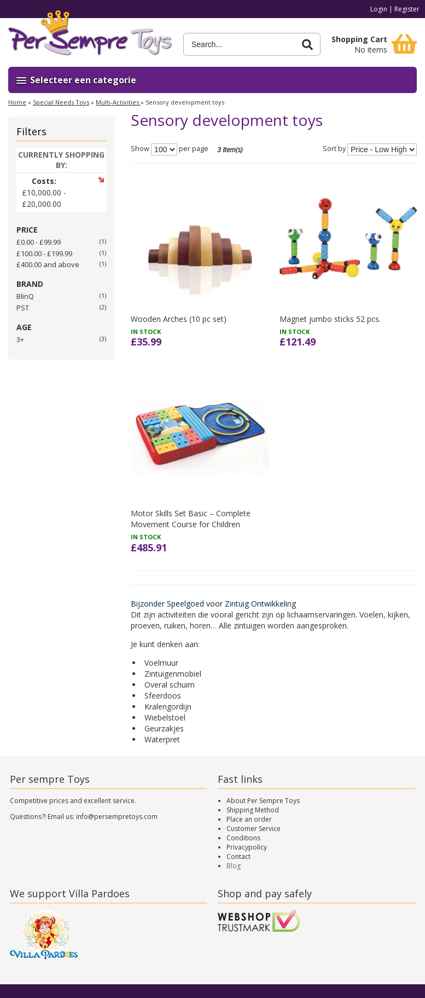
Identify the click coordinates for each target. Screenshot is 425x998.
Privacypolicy (246, 847)
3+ (20, 339)
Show (140, 148)
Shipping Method (252, 810)
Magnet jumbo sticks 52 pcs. (330, 319)
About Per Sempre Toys (263, 800)
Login (378, 9)
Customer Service (253, 828)
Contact (238, 856)
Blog (233, 865)
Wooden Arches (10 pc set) (178, 319)
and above (47, 264)
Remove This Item (101, 179)
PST (22, 308)
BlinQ (25, 296)
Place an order (249, 819)
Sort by (334, 148)
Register (407, 9)
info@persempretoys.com (117, 816)
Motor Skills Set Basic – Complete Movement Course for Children (191, 518)
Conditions (243, 838)
